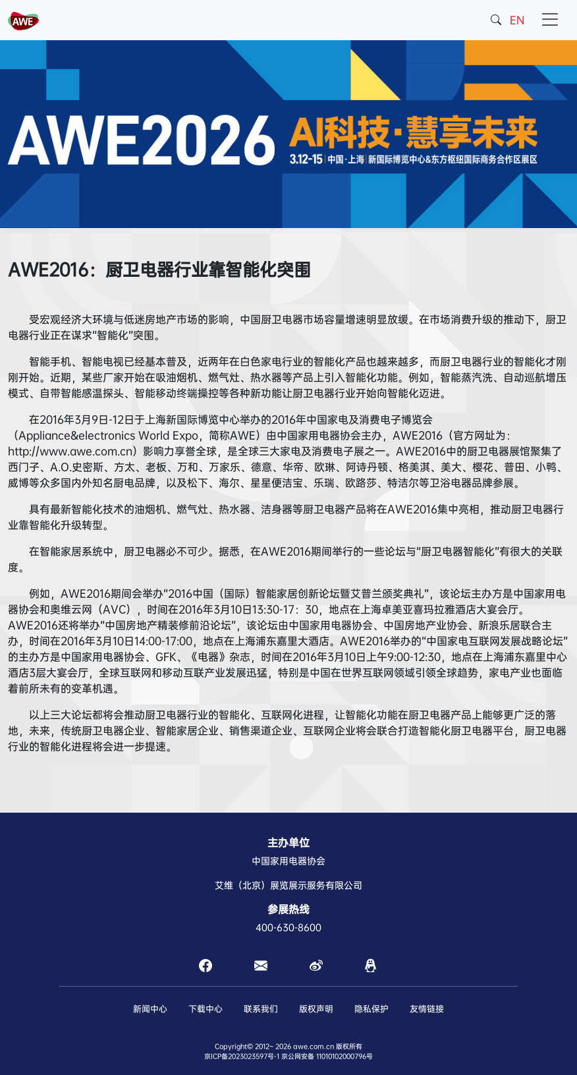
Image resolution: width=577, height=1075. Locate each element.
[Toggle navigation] (549, 20)
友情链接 (427, 1008)
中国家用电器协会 (288, 861)
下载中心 (205, 1008)
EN (517, 20)
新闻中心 (150, 1008)
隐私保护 (371, 1008)
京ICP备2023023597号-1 (241, 1056)
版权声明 (316, 1008)
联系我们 (261, 1008)
